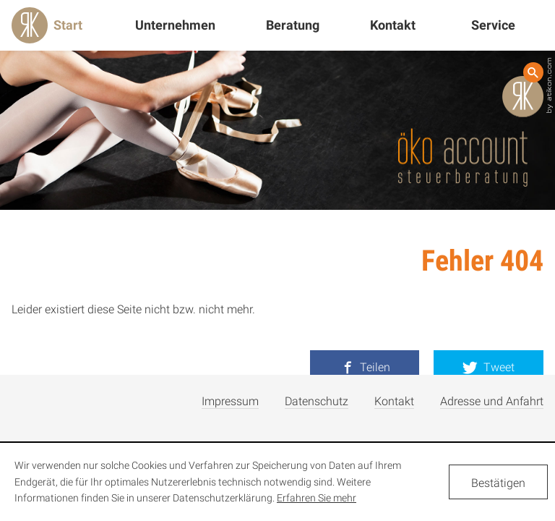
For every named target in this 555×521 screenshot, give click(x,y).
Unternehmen (175, 25)
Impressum (230, 401)
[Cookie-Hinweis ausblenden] (498, 482)
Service (493, 25)
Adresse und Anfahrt (491, 401)
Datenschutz (316, 401)
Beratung (292, 25)
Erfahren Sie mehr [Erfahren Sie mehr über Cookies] (316, 498)
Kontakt (393, 25)
